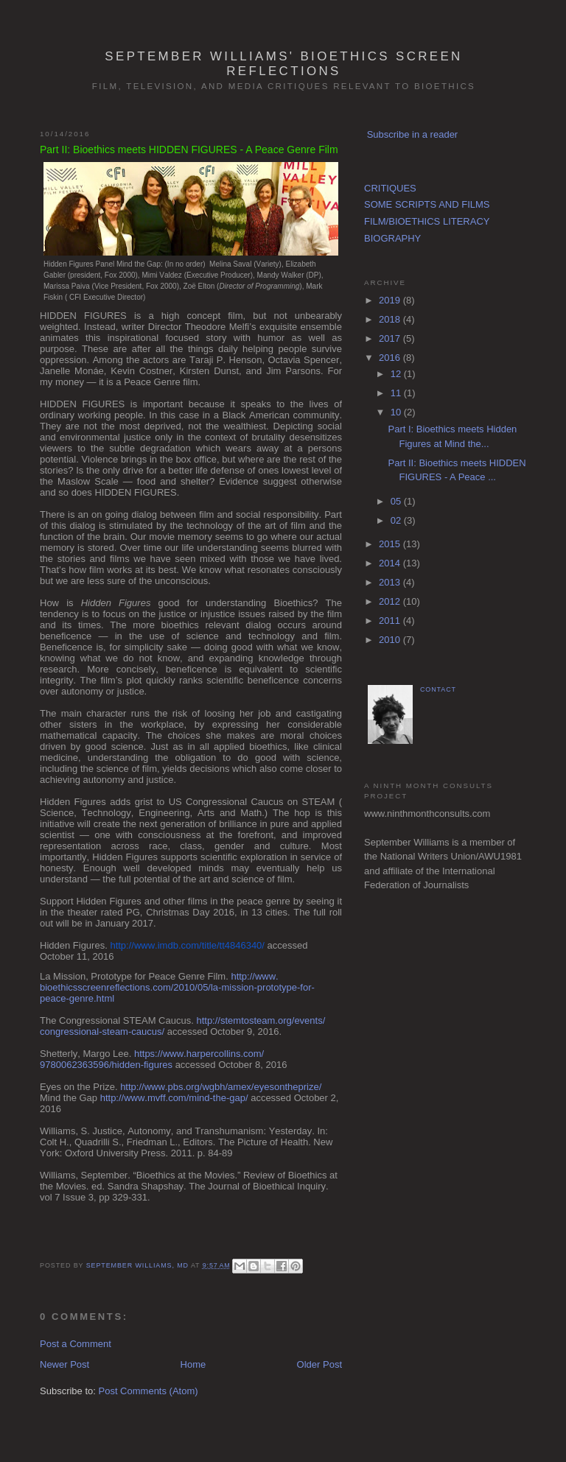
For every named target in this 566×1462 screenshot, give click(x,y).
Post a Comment (75, 1343)
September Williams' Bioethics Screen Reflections (283, 63)
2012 (391, 601)
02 (397, 520)
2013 (391, 582)
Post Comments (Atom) (148, 1390)
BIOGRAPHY (392, 238)
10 (397, 412)
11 (397, 392)
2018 (391, 319)
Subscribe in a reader (412, 134)
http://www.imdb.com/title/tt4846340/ (187, 945)
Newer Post (64, 1364)
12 (397, 373)
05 (397, 501)
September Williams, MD (138, 1265)
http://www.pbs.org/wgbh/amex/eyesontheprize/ (220, 1086)
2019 (391, 300)
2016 (391, 357)
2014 (391, 563)
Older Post (319, 1364)
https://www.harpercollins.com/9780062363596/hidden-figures (152, 1059)
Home (193, 1364)
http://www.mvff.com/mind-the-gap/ (174, 1097)
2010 (391, 639)
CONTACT (438, 689)
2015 (391, 543)
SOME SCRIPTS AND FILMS (426, 204)
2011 (391, 620)
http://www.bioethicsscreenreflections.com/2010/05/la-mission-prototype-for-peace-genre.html (177, 987)
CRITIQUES (390, 188)
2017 (391, 338)
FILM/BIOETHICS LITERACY (426, 221)
